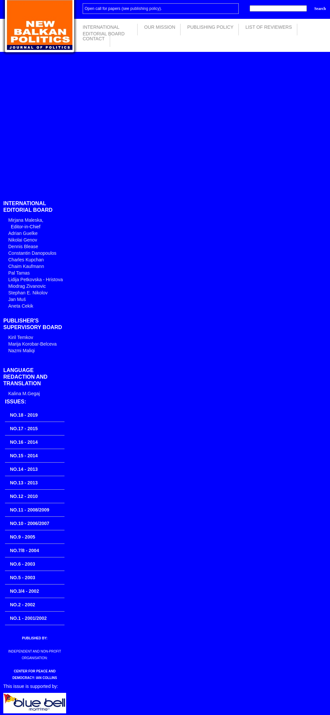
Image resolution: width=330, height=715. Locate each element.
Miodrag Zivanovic (27, 286)
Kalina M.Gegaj (24, 393)
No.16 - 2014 (24, 442)
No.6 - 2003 (22, 564)
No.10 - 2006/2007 (29, 523)
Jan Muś (17, 299)
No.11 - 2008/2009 (29, 509)
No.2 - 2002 (22, 604)
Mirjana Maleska (25, 220)
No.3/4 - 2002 (24, 591)
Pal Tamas (19, 273)
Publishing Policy (210, 27)
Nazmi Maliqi (21, 350)
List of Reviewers (268, 27)
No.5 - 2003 (22, 577)
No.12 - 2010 (24, 496)
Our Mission (159, 27)
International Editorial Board (104, 29)
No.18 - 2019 (24, 415)
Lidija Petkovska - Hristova (35, 279)
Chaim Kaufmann (26, 266)
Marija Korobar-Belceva (32, 344)
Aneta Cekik (20, 306)
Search (320, 8)
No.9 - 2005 (22, 537)
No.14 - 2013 (24, 469)
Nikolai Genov (22, 240)
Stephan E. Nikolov (28, 292)
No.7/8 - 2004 (24, 550)
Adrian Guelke (23, 233)
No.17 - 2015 (24, 428)
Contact (94, 38)
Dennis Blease (23, 246)
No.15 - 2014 (24, 455)
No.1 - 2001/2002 (28, 618)
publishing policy (144, 8)
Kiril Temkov (20, 337)
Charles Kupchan (26, 259)
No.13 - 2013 (24, 482)
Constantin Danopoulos (32, 253)
